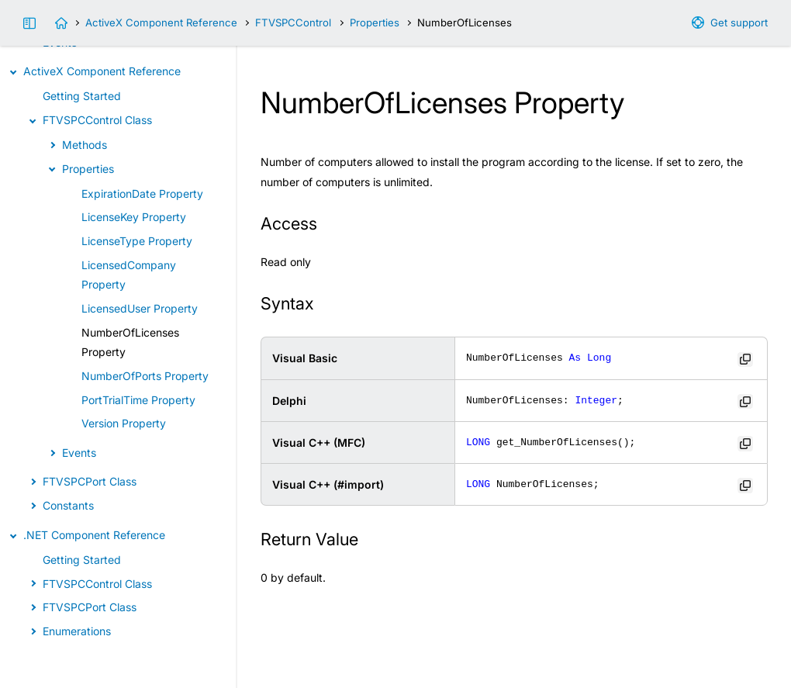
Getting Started (82, 95)
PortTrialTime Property (138, 399)
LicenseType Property (136, 240)
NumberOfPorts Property (145, 375)
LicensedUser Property (139, 308)
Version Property (123, 423)
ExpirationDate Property (142, 193)
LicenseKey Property (133, 216)
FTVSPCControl (293, 22)
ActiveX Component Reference (161, 22)
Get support (739, 22)
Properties (374, 22)
